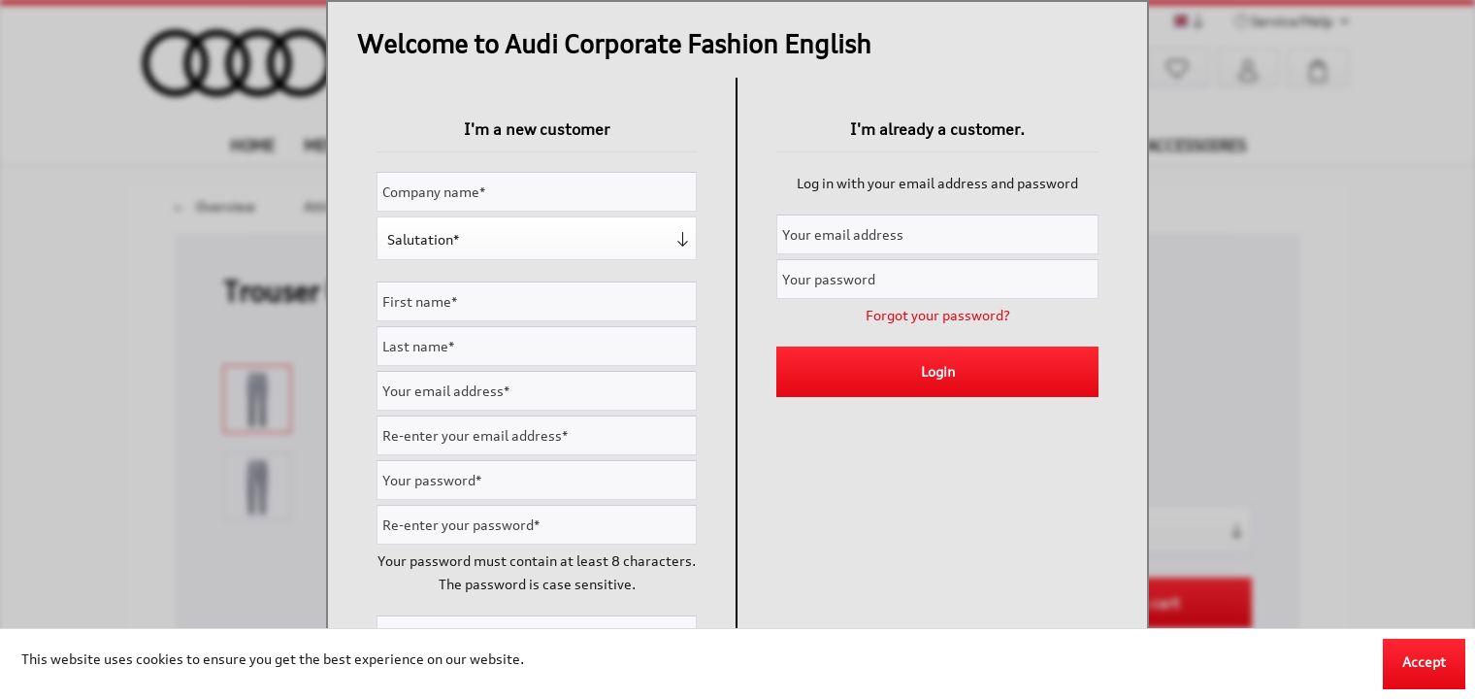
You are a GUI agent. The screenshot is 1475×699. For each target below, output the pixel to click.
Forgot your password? (938, 315)
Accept (1424, 661)
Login (938, 371)
